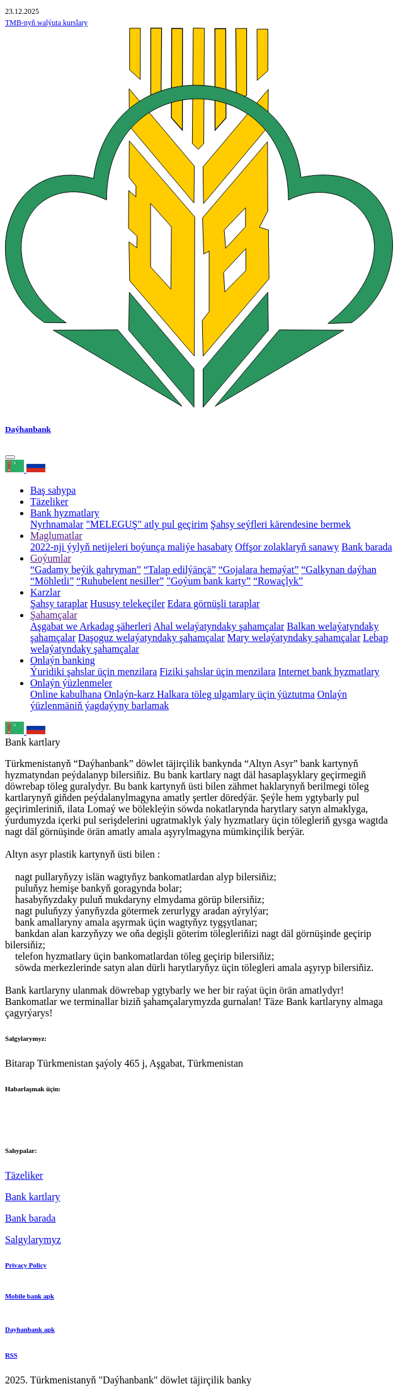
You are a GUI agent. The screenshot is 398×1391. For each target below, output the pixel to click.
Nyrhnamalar (56, 524)
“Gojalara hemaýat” (258, 569)
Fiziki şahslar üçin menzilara (217, 671)
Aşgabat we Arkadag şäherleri (90, 626)
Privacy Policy (26, 1265)
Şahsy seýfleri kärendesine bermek (280, 524)
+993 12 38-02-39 (41, 1125)
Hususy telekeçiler (127, 603)
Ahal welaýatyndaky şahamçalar (219, 626)
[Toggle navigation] (10, 457)
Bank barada (366, 547)
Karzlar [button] (45, 592)
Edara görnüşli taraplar (214, 603)
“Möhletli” (52, 581)
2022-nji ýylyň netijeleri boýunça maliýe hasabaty (131, 547)
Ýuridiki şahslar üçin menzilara (93, 671)
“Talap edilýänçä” (180, 569)
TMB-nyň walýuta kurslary (46, 22)
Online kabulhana (65, 694)
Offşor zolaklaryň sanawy (287, 547)
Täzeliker (49, 501)
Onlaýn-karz (130, 694)
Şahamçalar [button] (53, 615)
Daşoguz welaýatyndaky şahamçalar (151, 637)
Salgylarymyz (33, 1239)
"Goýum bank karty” (208, 581)
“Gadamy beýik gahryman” (85, 569)
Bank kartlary (32, 1196)
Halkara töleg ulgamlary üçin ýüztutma (236, 694)
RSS (11, 1355)
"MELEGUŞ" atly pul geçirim (147, 524)
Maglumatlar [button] (56, 535)
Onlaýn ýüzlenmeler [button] (71, 683)
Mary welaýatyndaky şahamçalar (293, 637)
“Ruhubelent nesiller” (120, 581)
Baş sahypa (53, 490)
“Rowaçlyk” (278, 581)
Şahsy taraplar (59, 603)
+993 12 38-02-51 (41, 1113)
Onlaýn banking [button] (62, 660)
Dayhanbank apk (30, 1329)
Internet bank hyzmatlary (329, 671)
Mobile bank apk (29, 1296)
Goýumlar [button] (50, 558)
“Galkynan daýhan (339, 569)
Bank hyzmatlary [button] (65, 513)
